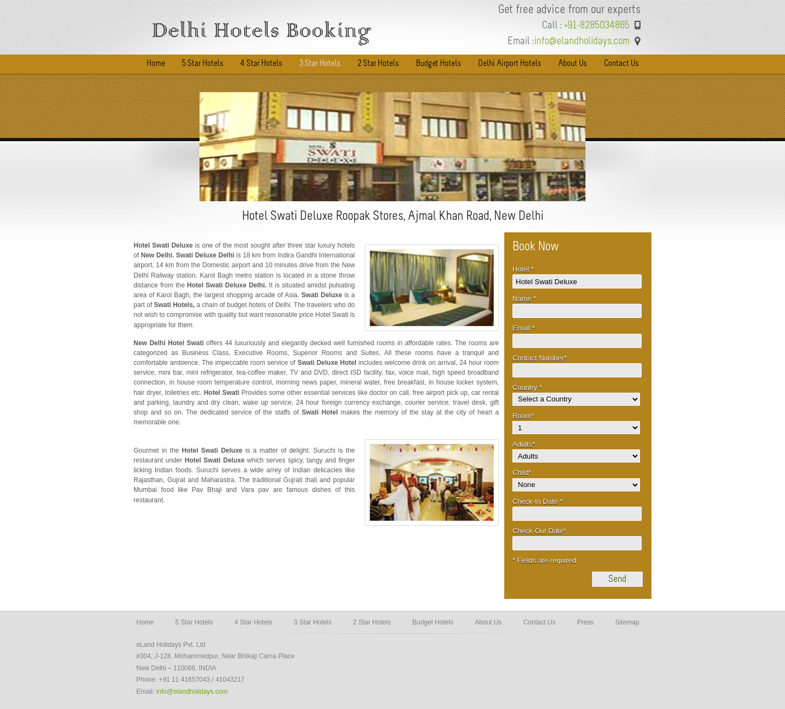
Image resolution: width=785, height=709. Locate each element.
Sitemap (627, 622)
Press (585, 622)
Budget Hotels (432, 622)
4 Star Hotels (253, 622)
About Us (488, 622)
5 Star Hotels (194, 622)
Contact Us (539, 622)
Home (145, 622)
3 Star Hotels (312, 622)
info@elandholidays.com (192, 691)
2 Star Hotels (372, 622)
